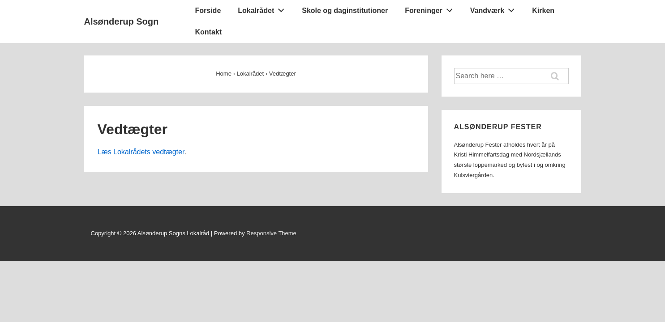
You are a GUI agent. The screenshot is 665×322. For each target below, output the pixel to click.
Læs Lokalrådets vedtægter (141, 152)
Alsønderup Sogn (121, 21)
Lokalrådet (263, 8)
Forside (208, 10)
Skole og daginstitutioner (345, 10)
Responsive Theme (271, 233)
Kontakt (208, 32)
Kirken (543, 10)
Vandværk (494, 8)
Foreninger (431, 8)
